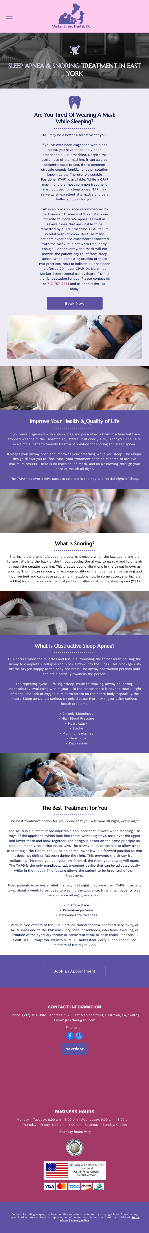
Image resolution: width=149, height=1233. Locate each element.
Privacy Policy (80, 1220)
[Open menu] (9, 16)
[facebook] (70, 1036)
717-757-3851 (58, 284)
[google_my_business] (79, 1036)
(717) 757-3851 (34, 1015)
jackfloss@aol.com (80, 1020)
